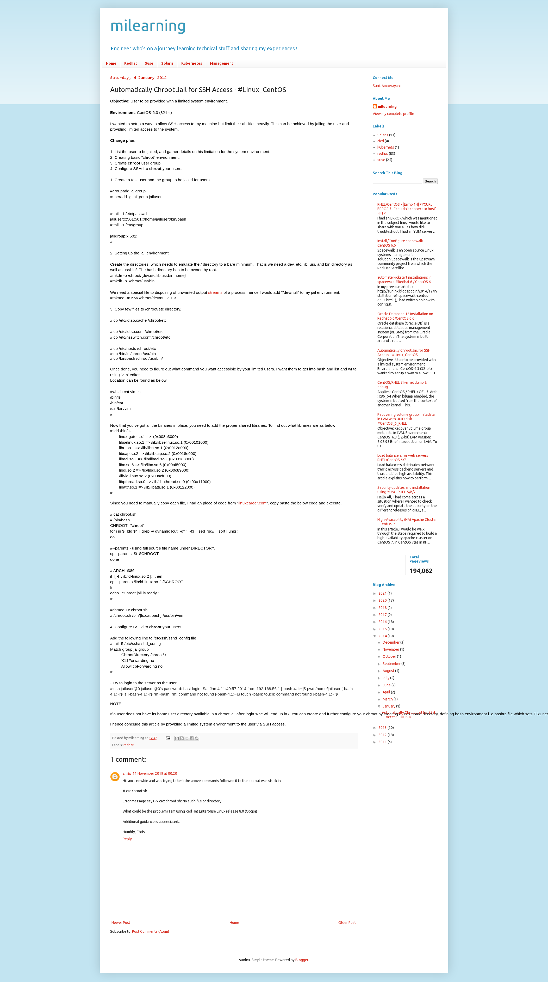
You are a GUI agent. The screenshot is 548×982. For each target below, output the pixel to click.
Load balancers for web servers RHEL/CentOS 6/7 (402, 457)
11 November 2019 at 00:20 (155, 772)
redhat (128, 743)
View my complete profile (393, 114)
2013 (383, 727)
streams (215, 292)
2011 (383, 742)
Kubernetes (191, 63)
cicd (380, 141)
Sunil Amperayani (387, 86)
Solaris (167, 63)
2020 (383, 600)
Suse (149, 63)
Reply (127, 837)
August (389, 671)
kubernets (385, 147)
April (387, 692)
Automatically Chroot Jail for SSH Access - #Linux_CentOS (404, 352)
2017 (383, 615)
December (391, 642)
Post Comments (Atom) (150, 930)
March (388, 699)
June (387, 685)
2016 (383, 622)
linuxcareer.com (252, 503)
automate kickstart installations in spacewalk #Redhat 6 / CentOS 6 (404, 279)
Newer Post (120, 921)
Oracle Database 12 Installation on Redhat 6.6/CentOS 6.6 (405, 316)
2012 (383, 735)
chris (127, 772)
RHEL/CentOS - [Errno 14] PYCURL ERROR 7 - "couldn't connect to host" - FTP (407, 208)
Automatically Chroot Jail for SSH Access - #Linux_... (408, 714)
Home (111, 63)
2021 (383, 593)
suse (381, 160)
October (390, 656)
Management (221, 63)
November (391, 649)
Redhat (130, 63)
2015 (383, 629)
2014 (383, 636)
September (392, 664)
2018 (383, 608)
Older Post (347, 921)
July (386, 678)
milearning (148, 25)
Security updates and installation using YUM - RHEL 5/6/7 (403, 489)
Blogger (301, 958)
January (389, 706)
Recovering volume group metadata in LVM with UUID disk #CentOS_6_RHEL (406, 418)
